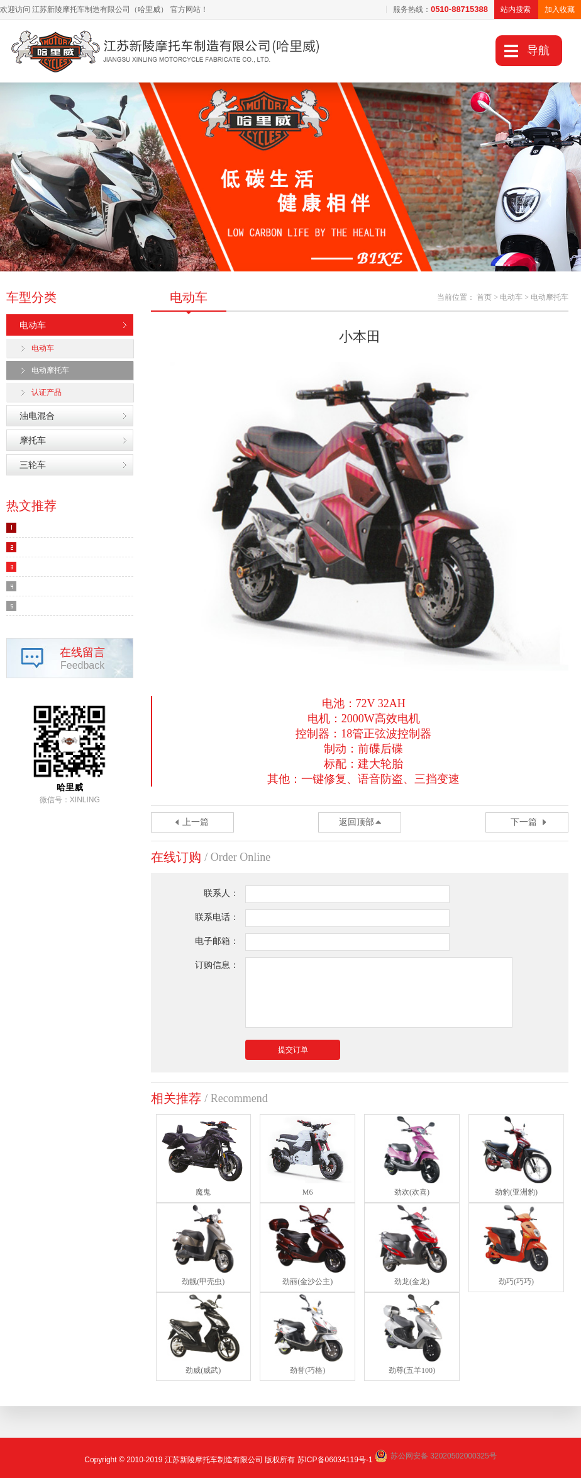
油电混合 (37, 416)
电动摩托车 (50, 370)
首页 (484, 297)
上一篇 (195, 822)
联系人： (221, 893)
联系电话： (217, 917)
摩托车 (32, 440)
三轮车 (32, 465)
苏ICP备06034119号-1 (335, 1459)
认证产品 (46, 392)
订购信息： (217, 965)
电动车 (32, 325)
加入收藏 (560, 9)
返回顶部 (356, 822)
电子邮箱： (217, 941)
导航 (538, 50)
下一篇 (524, 822)
